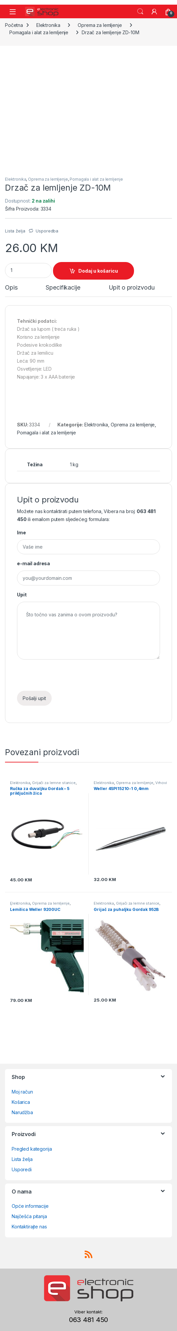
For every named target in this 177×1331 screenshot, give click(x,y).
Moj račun (22, 1092)
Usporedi (22, 1169)
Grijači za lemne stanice (54, 782)
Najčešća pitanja (29, 1216)
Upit (21, 594)
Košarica (21, 1102)
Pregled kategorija (32, 1149)
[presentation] (67, 678)
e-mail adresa (33, 563)
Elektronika (48, 25)
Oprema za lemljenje (100, 25)
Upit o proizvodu (132, 288)
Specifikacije (63, 288)
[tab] (11, 291)
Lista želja (22, 1159)
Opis (11, 288)
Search (140, 11)
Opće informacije (30, 1206)
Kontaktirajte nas (29, 1226)
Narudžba (22, 1112)
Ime (21, 532)
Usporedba (47, 230)
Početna (14, 25)
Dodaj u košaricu (98, 271)
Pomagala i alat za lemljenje (38, 32)
